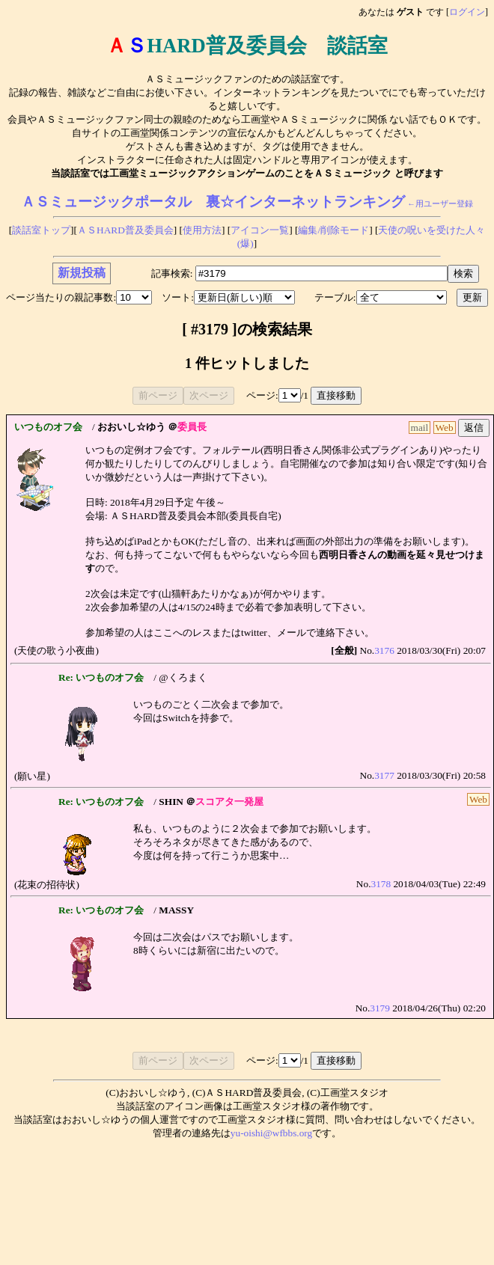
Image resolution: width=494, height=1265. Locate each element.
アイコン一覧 (260, 230)
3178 (380, 883)
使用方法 (202, 230)
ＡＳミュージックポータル (106, 201)
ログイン (467, 12)
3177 (384, 775)
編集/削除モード (333, 230)
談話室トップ (41, 230)
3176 (384, 650)
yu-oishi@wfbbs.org (271, 1133)
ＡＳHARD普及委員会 (125, 230)
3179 (380, 1008)
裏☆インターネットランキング (305, 201)
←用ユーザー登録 (440, 204)
